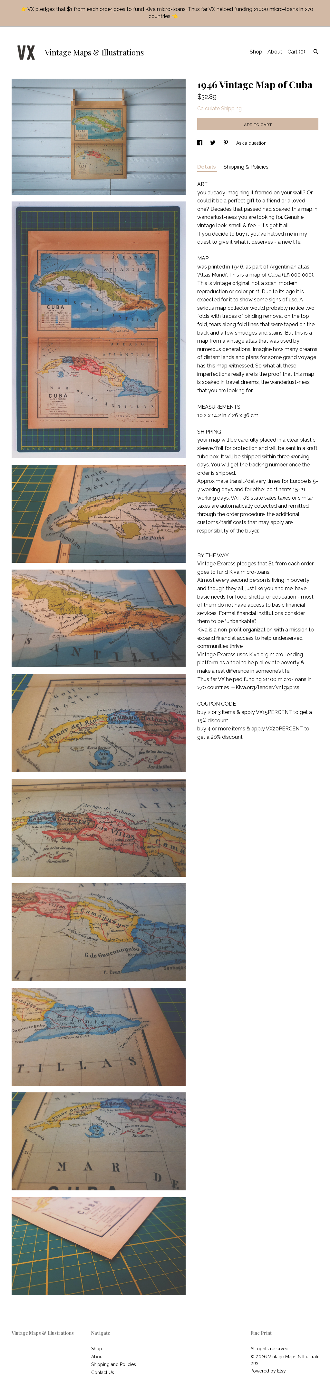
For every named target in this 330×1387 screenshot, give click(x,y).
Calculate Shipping (219, 108)
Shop (256, 52)
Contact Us (102, 1372)
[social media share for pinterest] (226, 143)
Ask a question (251, 143)
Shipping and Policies (113, 1364)
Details (207, 167)
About (274, 52)
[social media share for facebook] (200, 143)
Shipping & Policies (246, 167)
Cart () (296, 52)
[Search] (316, 52)
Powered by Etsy (268, 1370)
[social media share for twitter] (213, 143)
